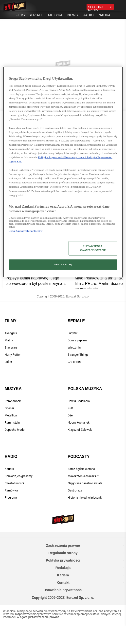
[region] (63, 171)
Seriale (76, 321)
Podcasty (79, 456)
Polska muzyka (85, 389)
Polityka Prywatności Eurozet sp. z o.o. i (62, 157)
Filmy (11, 321)
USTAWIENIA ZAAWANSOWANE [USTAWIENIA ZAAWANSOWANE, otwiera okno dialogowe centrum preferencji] (93, 248)
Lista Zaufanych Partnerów (25, 230)
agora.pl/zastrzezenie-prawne (39, 617)
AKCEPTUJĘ (63, 264)
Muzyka (13, 389)
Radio (11, 456)
